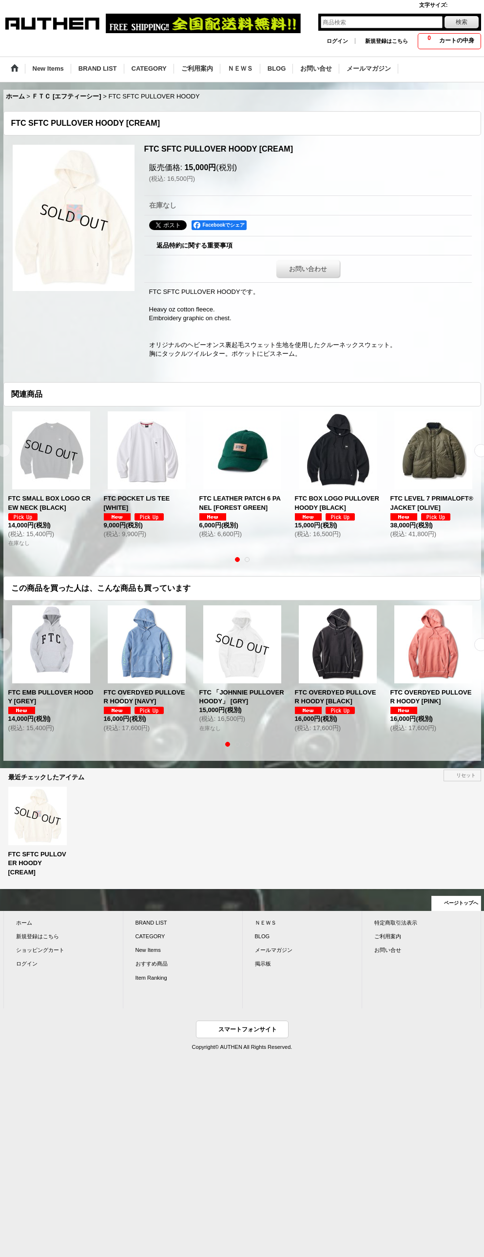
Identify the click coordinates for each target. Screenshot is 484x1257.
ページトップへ (461, 903)
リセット (466, 775)
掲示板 (263, 964)
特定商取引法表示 (395, 923)
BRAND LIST (151, 923)
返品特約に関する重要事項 (194, 245)
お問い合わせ (308, 268)
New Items (148, 950)
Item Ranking (151, 978)
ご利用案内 (387, 936)
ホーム (24, 923)
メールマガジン (273, 950)
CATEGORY (150, 936)
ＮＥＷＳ (265, 923)
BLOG (262, 936)
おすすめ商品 (152, 964)
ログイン (337, 41)
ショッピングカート (40, 950)
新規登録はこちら (386, 41)
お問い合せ (387, 950)
